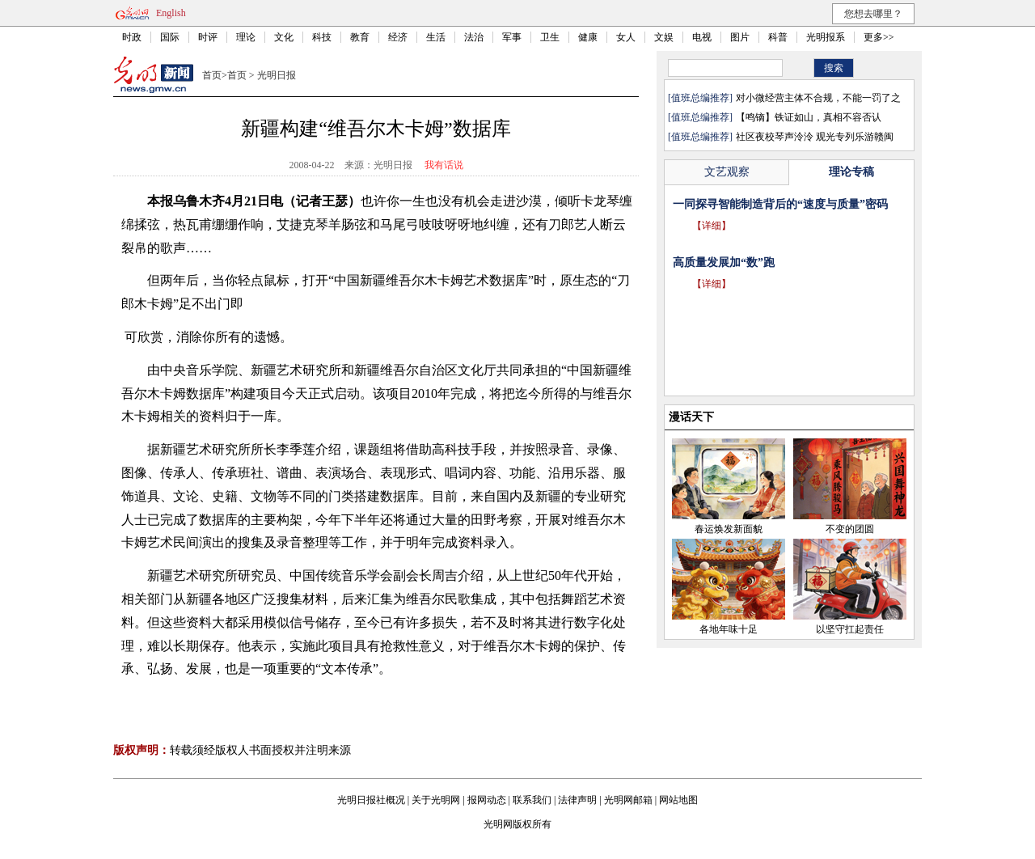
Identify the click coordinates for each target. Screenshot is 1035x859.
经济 (398, 37)
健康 (588, 37)
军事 (512, 37)
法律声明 (577, 800)
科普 (778, 37)
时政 (132, 37)
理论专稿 (851, 172)
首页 (212, 75)
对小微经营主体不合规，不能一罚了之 (818, 98)
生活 (436, 37)
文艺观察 (727, 172)
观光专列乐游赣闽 (854, 136)
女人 (626, 37)
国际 (170, 37)
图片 (740, 37)
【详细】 (711, 225)
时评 (208, 37)
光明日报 (276, 75)
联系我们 (532, 800)
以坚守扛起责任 (850, 629)
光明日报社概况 (371, 800)
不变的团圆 (850, 529)
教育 (360, 37)
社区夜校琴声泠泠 (774, 136)
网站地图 (678, 800)
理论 (246, 37)
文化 (284, 37)
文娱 (664, 37)
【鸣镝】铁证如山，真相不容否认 (808, 117)
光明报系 (825, 37)
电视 (702, 37)
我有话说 (444, 165)
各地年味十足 (728, 629)
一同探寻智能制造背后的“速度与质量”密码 (780, 204)
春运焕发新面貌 (729, 529)
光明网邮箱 (628, 800)
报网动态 (486, 800)
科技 (322, 37)
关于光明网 (436, 800)
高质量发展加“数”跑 (724, 262)
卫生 (550, 37)
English (171, 13)
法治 (474, 37)
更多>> (879, 37)
